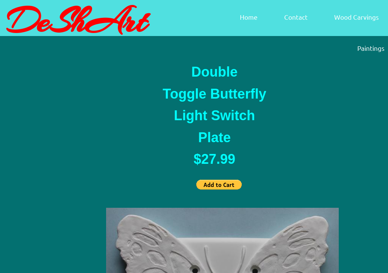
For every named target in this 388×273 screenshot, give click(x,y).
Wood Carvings (356, 17)
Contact (296, 17)
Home (249, 17)
